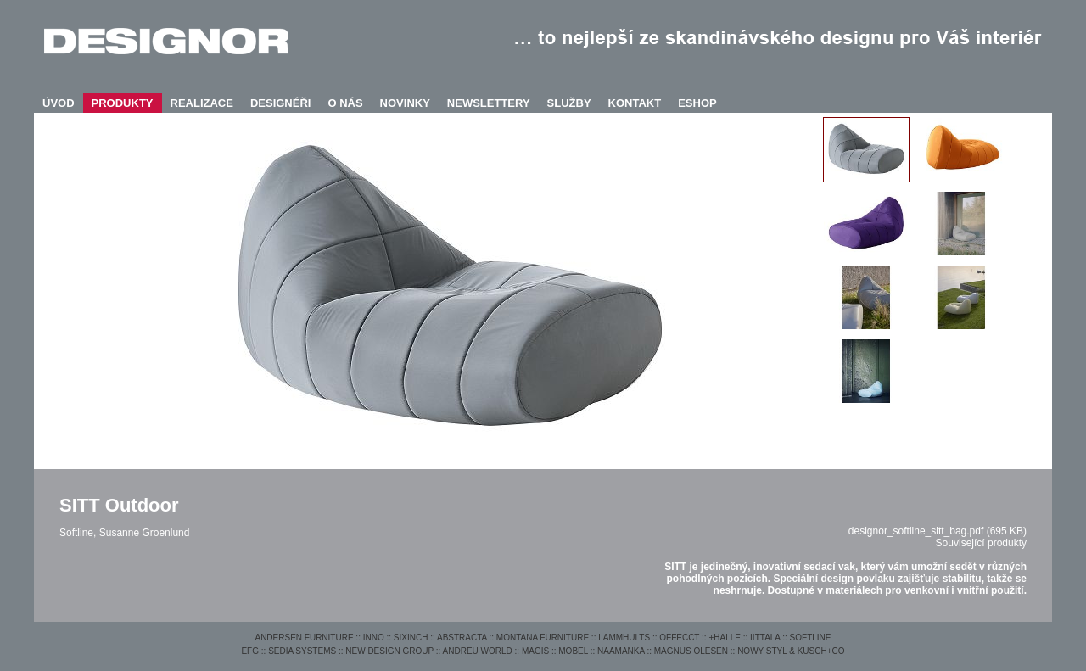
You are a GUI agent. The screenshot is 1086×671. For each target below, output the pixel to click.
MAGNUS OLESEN (691, 651)
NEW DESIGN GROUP (389, 651)
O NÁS (344, 103)
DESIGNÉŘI (280, 103)
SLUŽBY (569, 103)
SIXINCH (411, 637)
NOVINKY (405, 103)
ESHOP (697, 103)
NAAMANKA (621, 651)
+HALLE (724, 637)
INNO (373, 637)
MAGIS (535, 651)
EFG (250, 651)
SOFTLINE (810, 637)
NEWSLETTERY (488, 103)
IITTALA (765, 637)
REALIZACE (202, 103)
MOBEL (573, 651)
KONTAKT (635, 103)
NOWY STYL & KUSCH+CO (790, 651)
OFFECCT (679, 637)
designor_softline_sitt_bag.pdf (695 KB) (937, 531)
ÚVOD (58, 103)
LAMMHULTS (624, 637)
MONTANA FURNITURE (542, 637)
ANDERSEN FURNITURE (304, 637)
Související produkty (981, 543)
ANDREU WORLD (477, 651)
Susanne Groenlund (144, 533)
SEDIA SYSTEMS (302, 651)
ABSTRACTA (462, 637)
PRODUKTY (123, 103)
